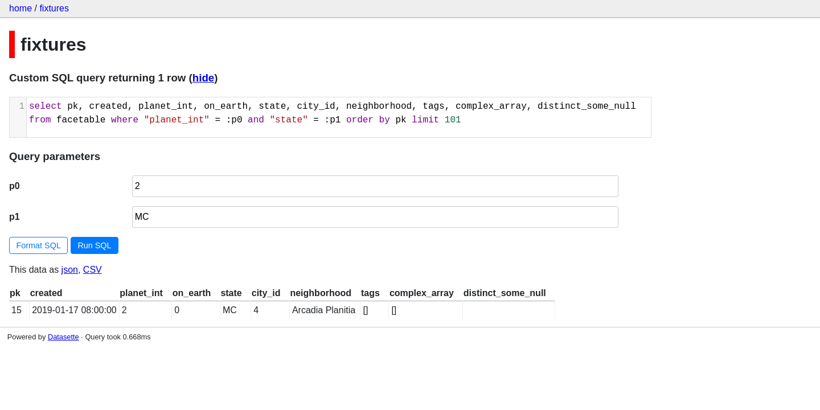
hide (203, 78)
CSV (92, 269)
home (20, 8)
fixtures (54, 8)
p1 (14, 217)
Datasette (63, 337)
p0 (14, 186)
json (70, 269)
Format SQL (39, 245)
